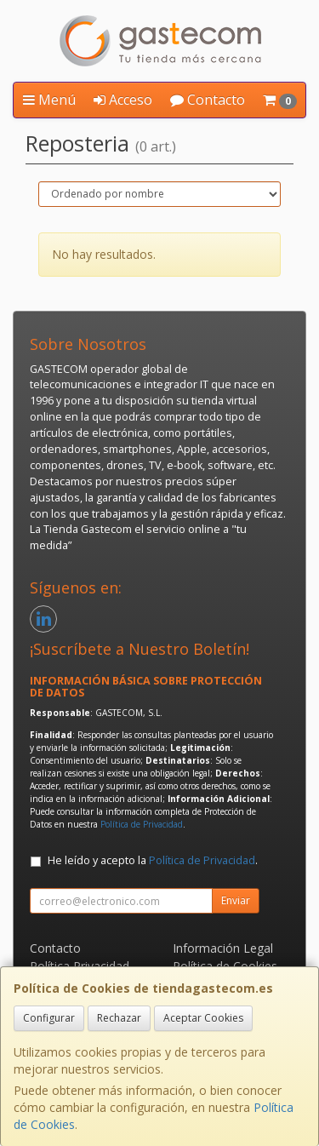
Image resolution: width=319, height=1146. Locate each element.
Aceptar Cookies (203, 1018)
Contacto (207, 99)
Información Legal (223, 948)
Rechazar (119, 1018)
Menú (49, 99)
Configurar (49, 1018)
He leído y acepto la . (153, 860)
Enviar (235, 900)
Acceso (123, 99)
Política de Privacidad (141, 824)
